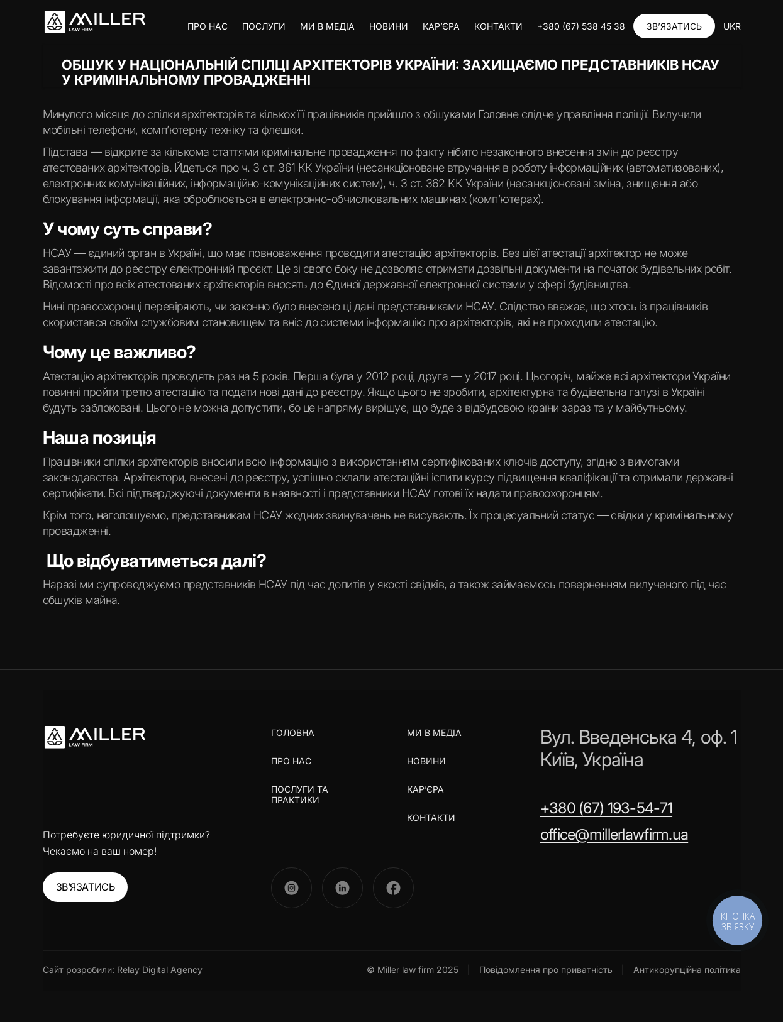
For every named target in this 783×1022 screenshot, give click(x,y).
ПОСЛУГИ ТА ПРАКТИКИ (299, 794)
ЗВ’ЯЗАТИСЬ (674, 26)
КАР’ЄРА (441, 26)
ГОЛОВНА (292, 733)
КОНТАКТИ (498, 26)
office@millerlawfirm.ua (614, 834)
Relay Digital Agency (160, 969)
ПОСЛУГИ (264, 26)
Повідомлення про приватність (546, 969)
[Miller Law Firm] (95, 737)
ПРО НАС (207, 26)
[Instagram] (291, 887)
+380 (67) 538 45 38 (581, 26)
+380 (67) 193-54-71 (606, 808)
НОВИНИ (388, 26)
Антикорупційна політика (687, 969)
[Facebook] (393, 887)
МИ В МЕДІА (327, 26)
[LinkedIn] (342, 887)
